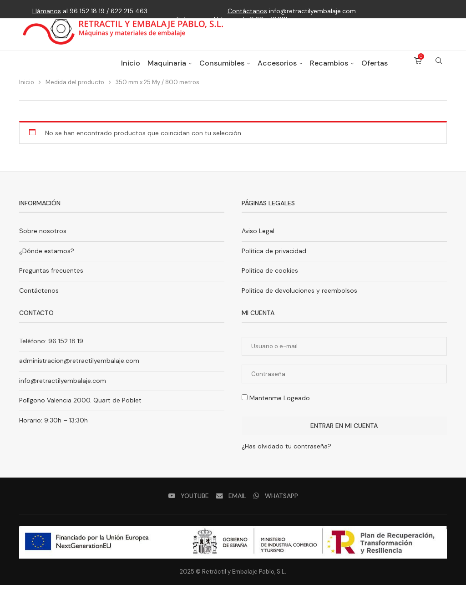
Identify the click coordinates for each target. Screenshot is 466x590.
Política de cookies (270, 275)
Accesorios (277, 70)
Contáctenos (39, 295)
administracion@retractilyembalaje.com (79, 365)
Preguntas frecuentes (51, 275)
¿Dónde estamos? (46, 255)
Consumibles (221, 70)
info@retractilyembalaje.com (292, 11)
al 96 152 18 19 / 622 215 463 (89, 11)
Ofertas (374, 70)
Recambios (329, 70)
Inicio (130, 70)
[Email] (231, 500)
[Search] (438, 70)
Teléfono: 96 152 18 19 (51, 345)
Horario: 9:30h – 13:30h (53, 425)
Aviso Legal (258, 235)
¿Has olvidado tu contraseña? (286, 451)
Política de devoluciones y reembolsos (299, 295)
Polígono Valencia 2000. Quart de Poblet (80, 405)
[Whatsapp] (275, 500)
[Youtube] (189, 500)
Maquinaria (166, 70)
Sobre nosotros (42, 235)
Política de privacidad (274, 255)
